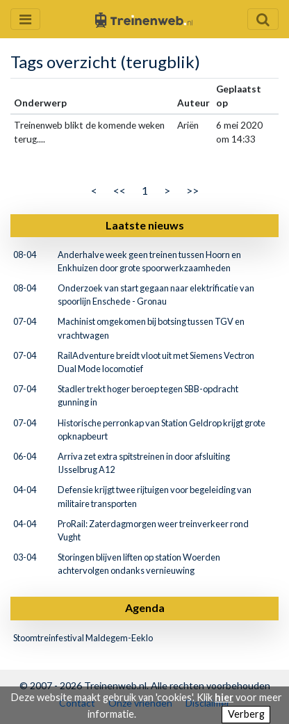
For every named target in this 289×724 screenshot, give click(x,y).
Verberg (246, 714)
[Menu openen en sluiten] (25, 19)
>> (192, 190)
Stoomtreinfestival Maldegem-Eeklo (83, 637)
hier (224, 697)
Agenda (145, 607)
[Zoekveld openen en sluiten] (263, 19)
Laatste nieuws (145, 225)
